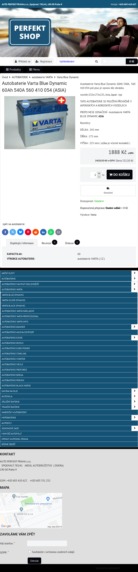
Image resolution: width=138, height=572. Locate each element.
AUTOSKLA (70, 396)
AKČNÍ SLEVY (70, 273)
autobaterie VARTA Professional (20, 316)
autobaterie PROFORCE (14, 369)
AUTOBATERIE (70, 278)
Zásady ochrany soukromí (38, 568)
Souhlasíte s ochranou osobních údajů (53, 552)
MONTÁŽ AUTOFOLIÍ (12, 433)
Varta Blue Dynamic (13, 294)
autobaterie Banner (70, 326)
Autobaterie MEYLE (12, 364)
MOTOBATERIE (70, 417)
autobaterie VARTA (70, 289)
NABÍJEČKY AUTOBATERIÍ (14, 412)
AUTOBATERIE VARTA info (15, 321)
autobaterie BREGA (12, 375)
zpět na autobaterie (14, 224)
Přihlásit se (23, 61)
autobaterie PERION (13, 380)
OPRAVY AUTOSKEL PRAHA (15, 438)
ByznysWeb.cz (128, 568)
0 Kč (131, 61)
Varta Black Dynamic (13, 305)
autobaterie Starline (14, 353)
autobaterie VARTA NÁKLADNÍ (18, 311)
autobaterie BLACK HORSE (16, 385)
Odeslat (34, 560)
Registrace (43, 61)
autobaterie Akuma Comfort (18, 332)
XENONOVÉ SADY (70, 428)
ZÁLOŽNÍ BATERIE (70, 401)
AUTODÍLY (7, 423)
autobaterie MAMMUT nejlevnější (70, 284)
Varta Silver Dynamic (13, 300)
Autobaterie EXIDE (70, 337)
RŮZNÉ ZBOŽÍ (8, 444)
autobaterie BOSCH (12, 343)
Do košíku (119, 174)
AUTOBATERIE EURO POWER (16, 348)
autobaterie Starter (13, 358)
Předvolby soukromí (11, 568)
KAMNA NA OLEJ (70, 391)
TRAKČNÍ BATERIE (70, 407)
